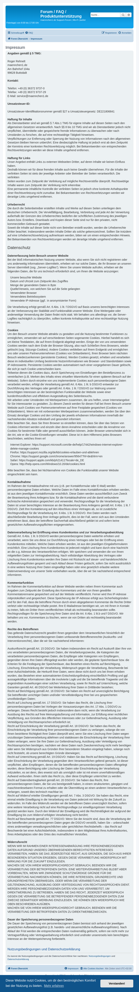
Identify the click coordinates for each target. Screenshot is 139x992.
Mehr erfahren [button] (54, 985)
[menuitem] (29, 32)
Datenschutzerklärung (18, 959)
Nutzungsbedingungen (100, 956)
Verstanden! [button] (117, 983)
